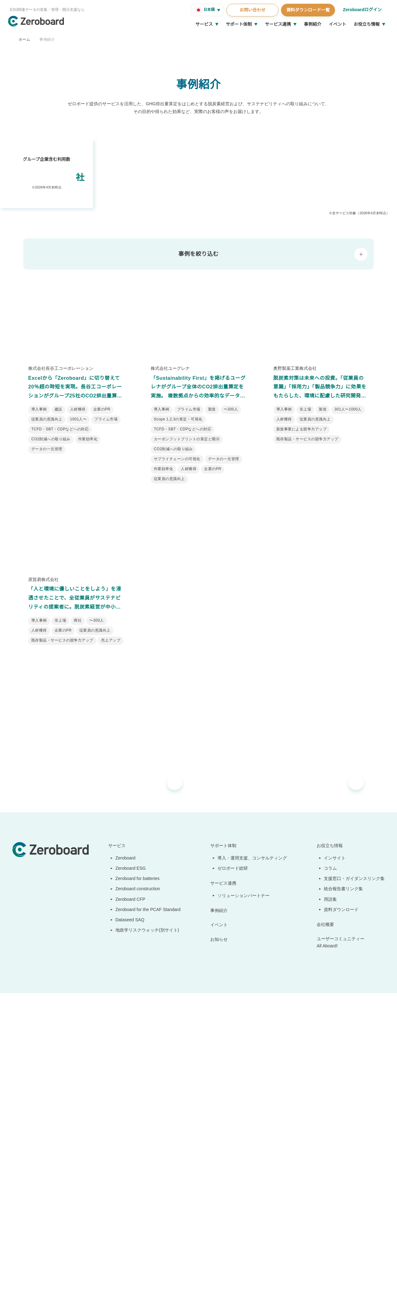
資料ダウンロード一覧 (307, 10)
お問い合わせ (252, 10)
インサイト (335, 1120)
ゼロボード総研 (233, 1130)
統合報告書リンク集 (343, 1150)
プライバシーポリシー (167, 1293)
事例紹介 (312, 24)
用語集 (330, 1161)
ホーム (24, 39)
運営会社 (19, 1293)
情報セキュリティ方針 (50, 1293)
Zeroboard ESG (128, 1130)
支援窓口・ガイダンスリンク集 (354, 1140)
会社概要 (325, 1186)
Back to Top (369, 1255)
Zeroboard (123, 1120)
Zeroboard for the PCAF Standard (146, 1171)
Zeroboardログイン (361, 10)
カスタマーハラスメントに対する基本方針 (109, 1293)
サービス (204, 24)
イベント (337, 24)
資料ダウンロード (341, 1171)
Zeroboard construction (137, 1150)
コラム (330, 1130)
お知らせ (219, 1201)
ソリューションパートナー (244, 1157)
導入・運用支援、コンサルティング (252, 1120)
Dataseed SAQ (126, 1181)
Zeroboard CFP (127, 1161)
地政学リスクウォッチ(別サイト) (144, 1192)
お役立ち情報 (367, 24)
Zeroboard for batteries (137, 1140)
